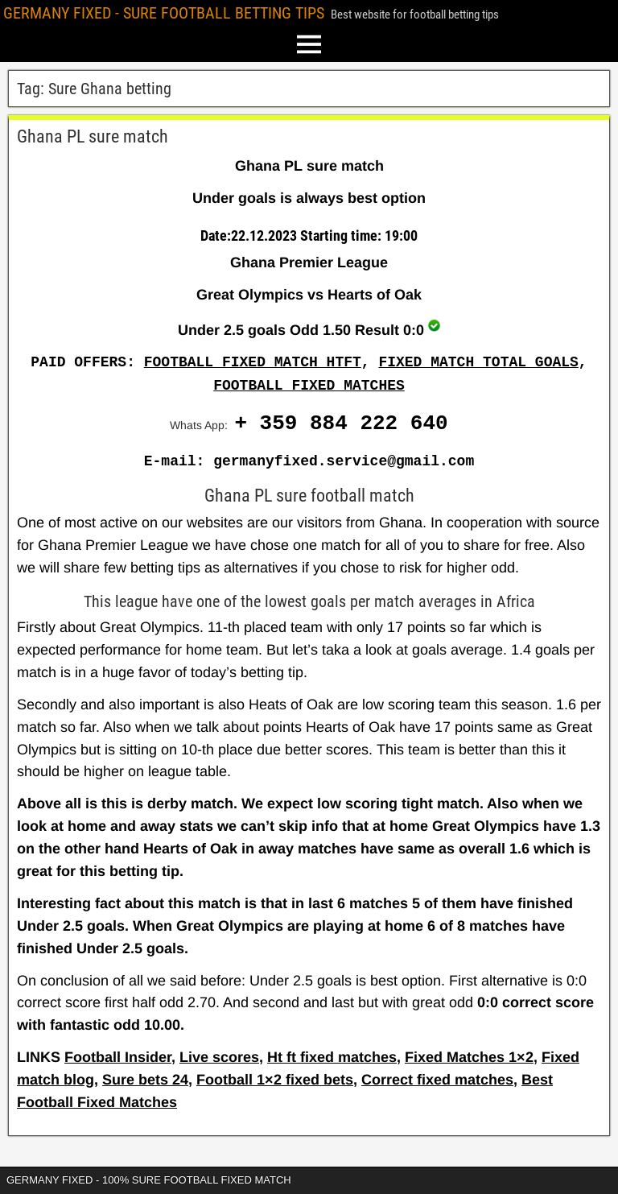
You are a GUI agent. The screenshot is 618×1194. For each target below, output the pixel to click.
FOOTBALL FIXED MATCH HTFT (252, 362)
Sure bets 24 (145, 1080)
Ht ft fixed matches (332, 1057)
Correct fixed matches (437, 1080)
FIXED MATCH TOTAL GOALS (478, 362)
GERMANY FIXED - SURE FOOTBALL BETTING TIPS (163, 13)
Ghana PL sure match (92, 136)
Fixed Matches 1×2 (469, 1057)
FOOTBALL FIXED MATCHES (309, 386)
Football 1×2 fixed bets (274, 1080)
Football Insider (117, 1057)
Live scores (219, 1057)
